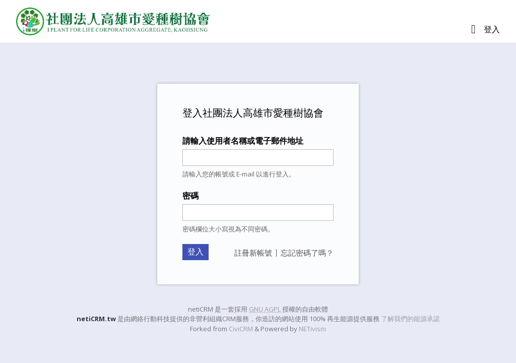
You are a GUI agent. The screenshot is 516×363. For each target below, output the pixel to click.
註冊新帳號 (253, 253)
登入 (492, 29)
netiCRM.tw (96, 318)
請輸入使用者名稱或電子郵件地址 (242, 140)
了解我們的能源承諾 (410, 318)
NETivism (312, 328)
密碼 (190, 195)
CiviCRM (241, 328)
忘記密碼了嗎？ (307, 253)
